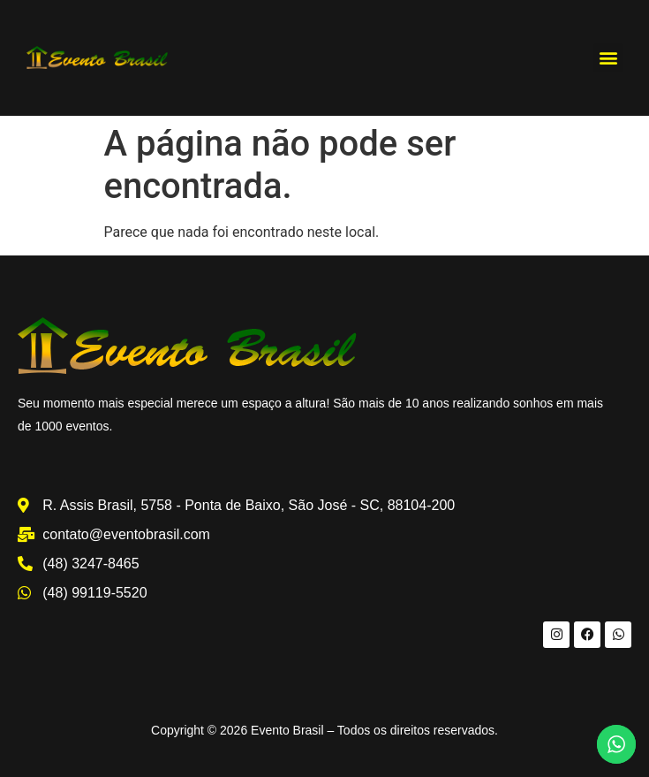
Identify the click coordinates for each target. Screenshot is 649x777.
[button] (608, 57)
